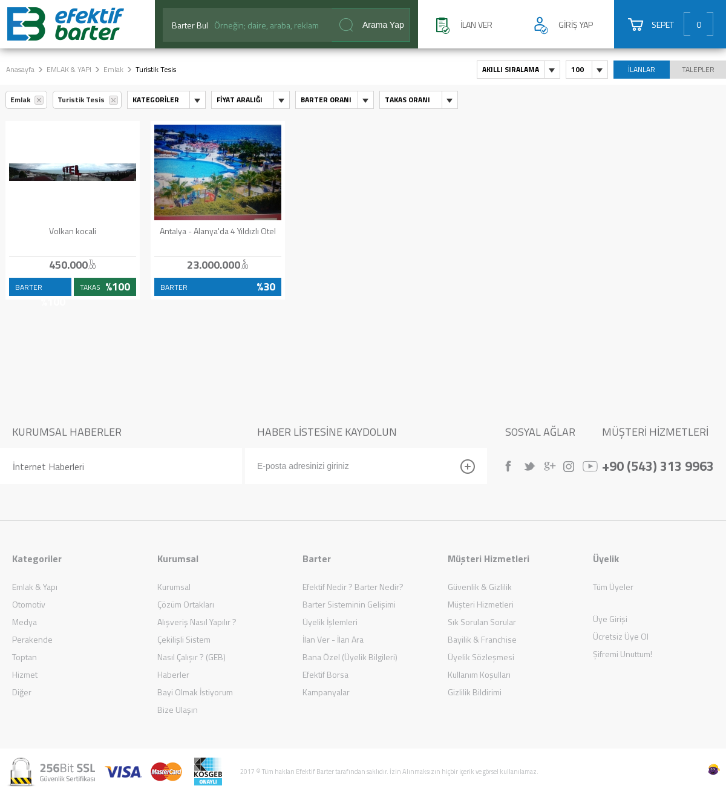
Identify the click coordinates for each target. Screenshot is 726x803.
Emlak (113, 69)
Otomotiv (28, 604)
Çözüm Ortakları (185, 604)
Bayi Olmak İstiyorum (195, 692)
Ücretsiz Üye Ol (621, 636)
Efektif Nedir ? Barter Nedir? (353, 586)
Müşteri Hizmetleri (481, 604)
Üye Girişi (610, 618)
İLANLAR (641, 69)
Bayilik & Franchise (482, 639)
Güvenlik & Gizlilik (480, 586)
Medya (24, 621)
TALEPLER (698, 69)
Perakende (32, 639)
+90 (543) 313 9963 (658, 465)
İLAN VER (476, 24)
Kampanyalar (326, 692)
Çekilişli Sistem (184, 639)
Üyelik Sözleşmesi (481, 657)
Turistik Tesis (81, 99)
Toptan (24, 657)
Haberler (173, 674)
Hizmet (25, 674)
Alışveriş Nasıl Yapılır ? (197, 621)
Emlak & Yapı (34, 586)
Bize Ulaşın (177, 709)
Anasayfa (20, 69)
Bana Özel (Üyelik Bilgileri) (349, 657)
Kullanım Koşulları (479, 674)
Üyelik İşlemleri (330, 621)
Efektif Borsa (325, 674)
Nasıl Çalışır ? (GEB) (191, 657)
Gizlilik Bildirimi (475, 692)
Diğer (21, 692)
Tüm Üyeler (613, 586)
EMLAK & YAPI (69, 69)
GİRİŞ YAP (575, 24)
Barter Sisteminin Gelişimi (349, 604)
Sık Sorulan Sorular (482, 621)
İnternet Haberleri (48, 466)
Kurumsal (174, 586)
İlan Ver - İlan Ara (333, 639)
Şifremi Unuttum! (622, 653)
